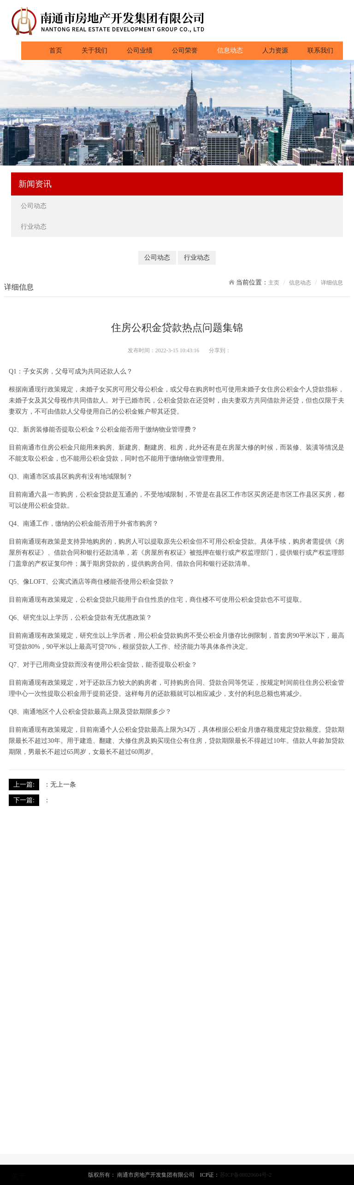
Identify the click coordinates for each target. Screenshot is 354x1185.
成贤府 (20, 1162)
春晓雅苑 (23, 1151)
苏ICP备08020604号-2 (246, 1175)
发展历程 (23, 1112)
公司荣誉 (185, 50)
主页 (273, 282)
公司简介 (23, 1090)
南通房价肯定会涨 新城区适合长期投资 (106, 800)
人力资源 (275, 50)
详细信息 (332, 282)
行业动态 (34, 226)
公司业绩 (140, 50)
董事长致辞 (26, 1101)
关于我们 (94, 50)
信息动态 (230, 50)
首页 (60, 50)
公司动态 (34, 205)
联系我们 (320, 50)
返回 (338, 784)
